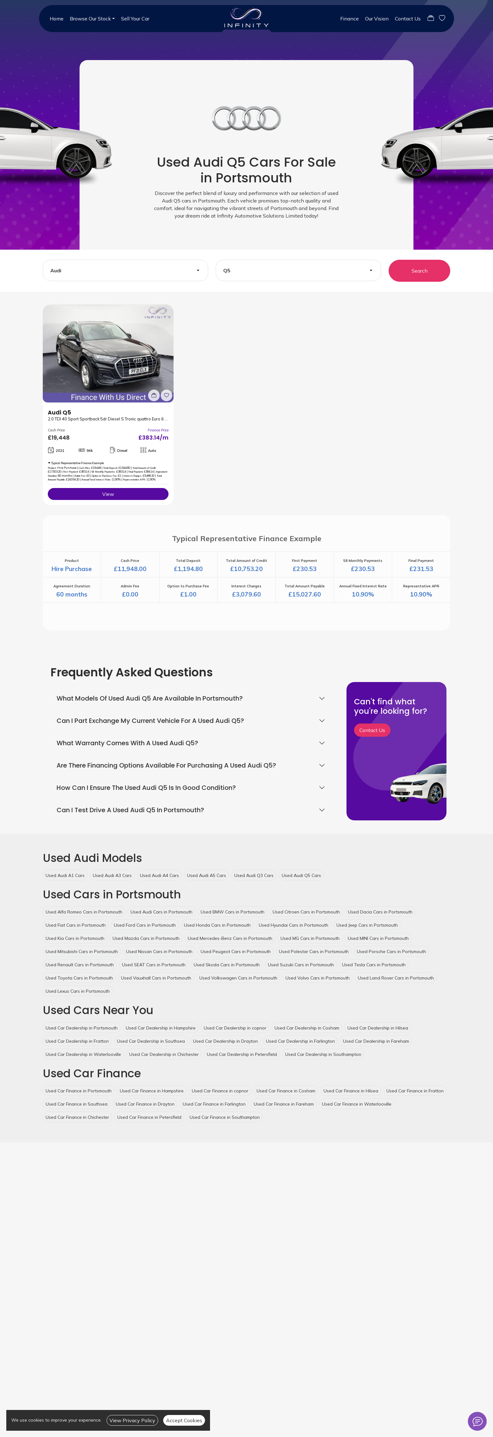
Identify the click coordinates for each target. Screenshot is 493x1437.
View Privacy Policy (132, 1420)
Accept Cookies (184, 1420)
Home (57, 18)
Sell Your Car (135, 18)
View (108, 494)
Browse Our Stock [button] (90, 18)
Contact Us (408, 18)
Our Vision (377, 18)
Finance (349, 18)
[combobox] (125, 270)
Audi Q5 (59, 412)
